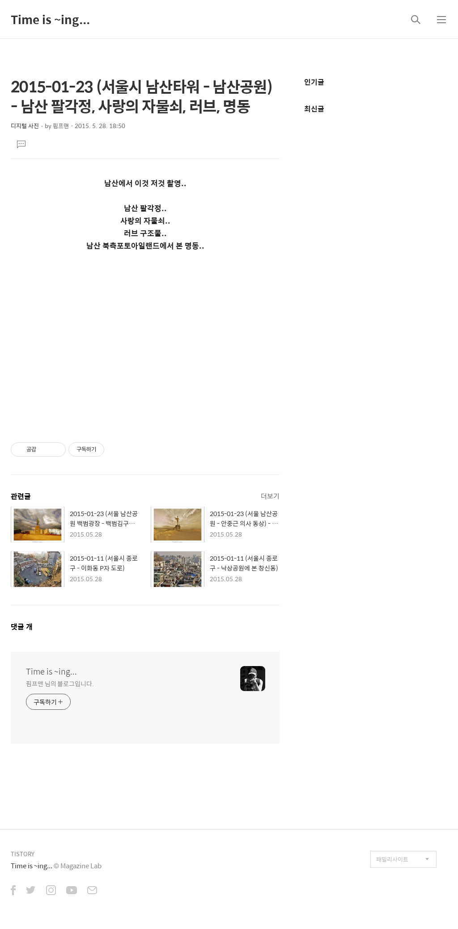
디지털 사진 (25, 125)
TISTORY (22, 853)
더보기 (270, 496)
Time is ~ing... (50, 19)
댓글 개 (22, 626)
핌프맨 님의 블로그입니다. (60, 683)
